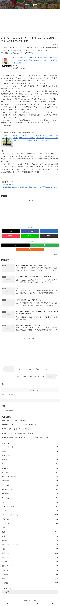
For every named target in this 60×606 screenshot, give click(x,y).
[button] (49, 236)
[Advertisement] (30, 20)
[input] (30, 411)
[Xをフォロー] (15, 245)
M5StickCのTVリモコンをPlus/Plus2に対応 (16, 429)
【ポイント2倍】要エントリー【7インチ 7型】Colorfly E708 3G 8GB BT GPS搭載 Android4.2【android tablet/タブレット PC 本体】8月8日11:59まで (35, 60)
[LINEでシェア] (30, 236)
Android (4, 196)
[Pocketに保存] (11, 236)
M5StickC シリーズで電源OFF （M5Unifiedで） (18, 434)
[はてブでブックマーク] (49, 231)
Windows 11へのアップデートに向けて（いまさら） (19, 425)
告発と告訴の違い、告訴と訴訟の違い (14, 421)
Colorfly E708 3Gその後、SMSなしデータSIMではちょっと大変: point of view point (30, 187)
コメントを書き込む (30, 390)
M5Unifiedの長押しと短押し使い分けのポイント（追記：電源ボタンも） (26, 438)
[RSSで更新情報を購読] (30, 249)
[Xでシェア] (11, 231)
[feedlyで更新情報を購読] (44, 245)
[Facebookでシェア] (30, 231)
